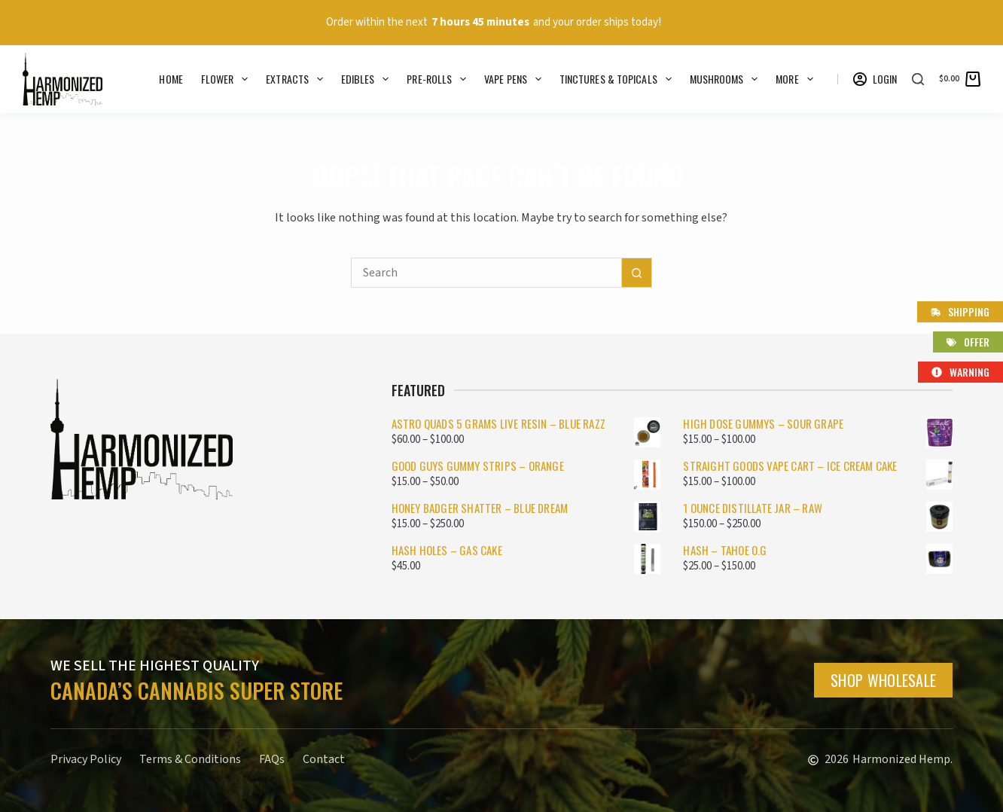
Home (170, 79)
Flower (227, 79)
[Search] (918, 79)
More (797, 79)
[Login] (875, 79)
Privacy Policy (85, 759)
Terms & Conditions (190, 759)
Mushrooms (727, 79)
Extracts (297, 79)
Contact (324, 759)
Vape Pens (515, 79)
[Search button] (637, 273)
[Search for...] (486, 273)
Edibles (368, 79)
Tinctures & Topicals (618, 79)
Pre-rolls (439, 79)
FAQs (272, 759)
